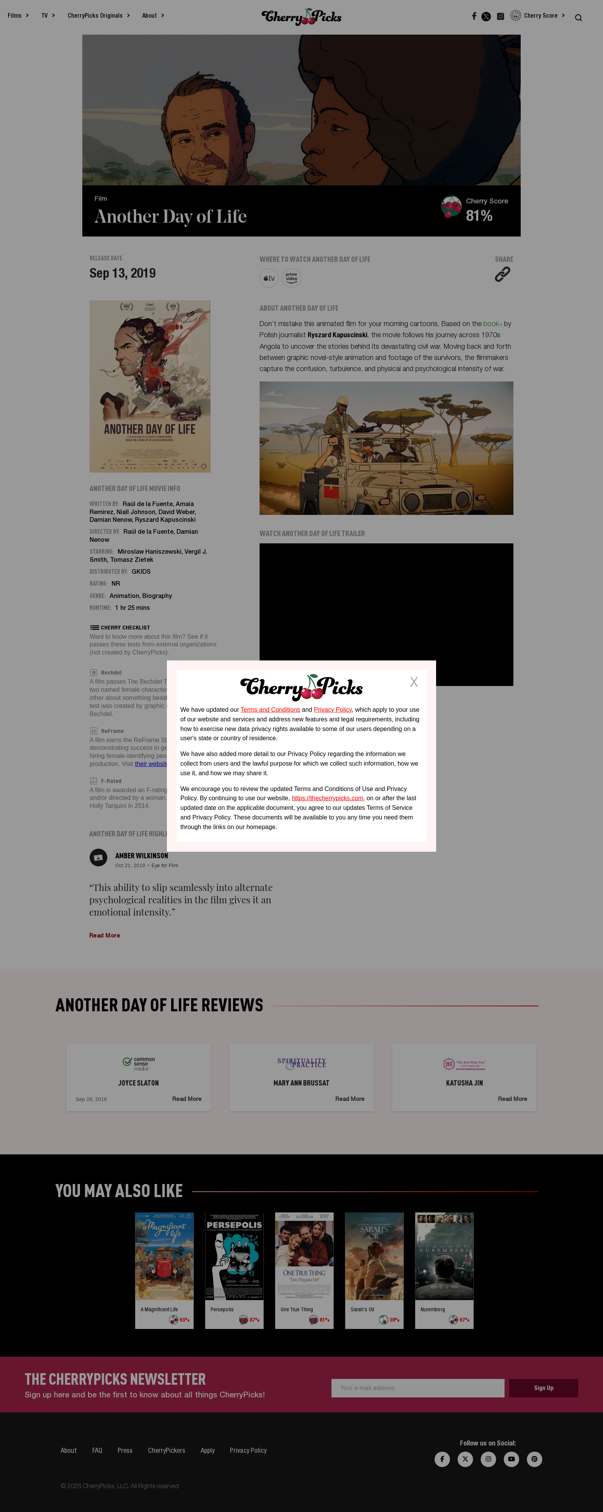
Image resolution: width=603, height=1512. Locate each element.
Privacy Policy (332, 709)
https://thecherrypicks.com (327, 798)
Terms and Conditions (270, 709)
